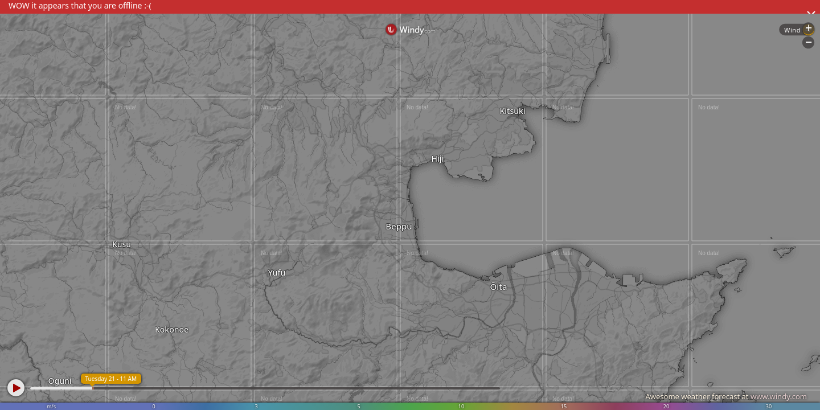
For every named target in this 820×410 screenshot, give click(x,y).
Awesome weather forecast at (726, 396)
